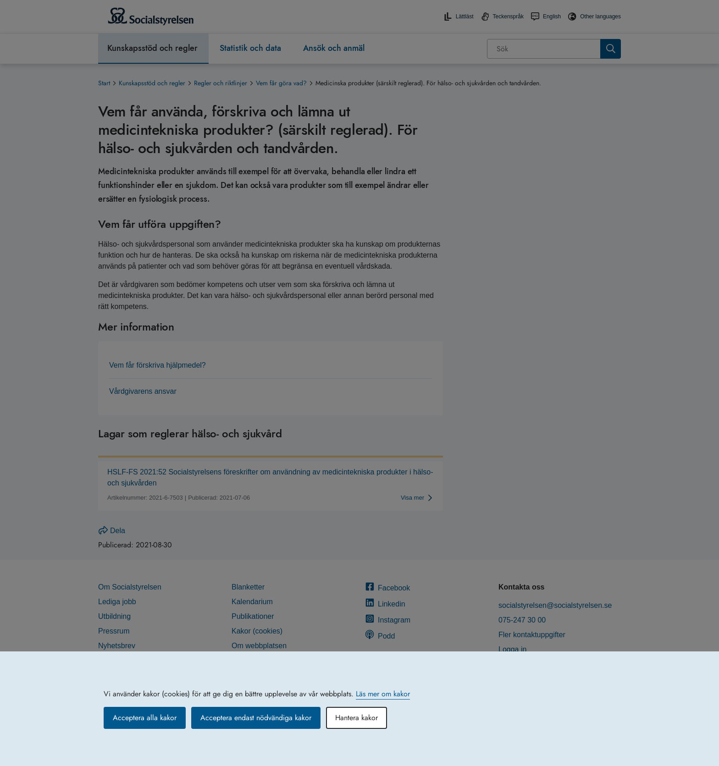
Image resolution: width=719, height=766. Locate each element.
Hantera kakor (356, 717)
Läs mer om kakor (383, 694)
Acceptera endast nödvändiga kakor (255, 717)
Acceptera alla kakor (145, 717)
